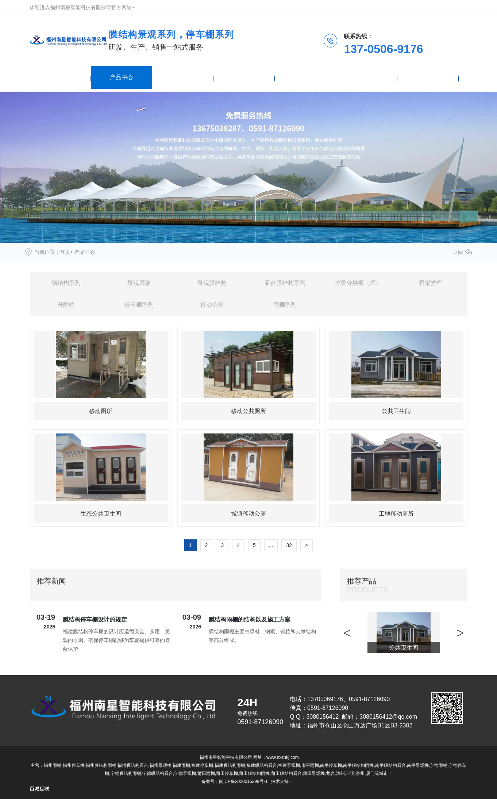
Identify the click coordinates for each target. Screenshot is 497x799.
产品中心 (121, 77)
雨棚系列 (285, 305)
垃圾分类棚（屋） (358, 283)
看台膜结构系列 (285, 283)
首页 (65, 252)
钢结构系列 (66, 283)
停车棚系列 (139, 305)
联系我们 (428, 77)
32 (289, 545)
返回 (458, 252)
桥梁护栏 (430, 283)
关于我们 (366, 77)
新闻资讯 (244, 77)
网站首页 (60, 77)
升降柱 (66, 305)
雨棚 (183, 77)
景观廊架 (139, 283)
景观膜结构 (212, 283)
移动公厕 (212, 305)
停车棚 (305, 77)
